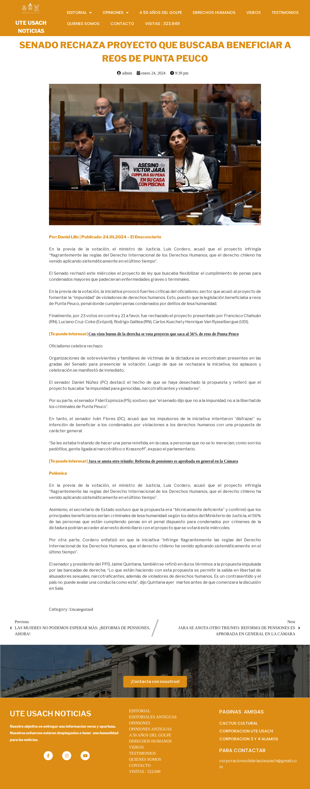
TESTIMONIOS (142, 753)
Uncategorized (81, 609)
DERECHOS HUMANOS (150, 741)
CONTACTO (140, 765)
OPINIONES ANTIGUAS (150, 729)
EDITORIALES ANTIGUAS (153, 717)
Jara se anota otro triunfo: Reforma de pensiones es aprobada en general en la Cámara (163, 461)
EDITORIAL (139, 711)
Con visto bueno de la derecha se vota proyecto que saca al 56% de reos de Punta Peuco (163, 334)
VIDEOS (136, 747)
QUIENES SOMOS (145, 759)
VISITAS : (144, 771)
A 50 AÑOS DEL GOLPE (150, 735)
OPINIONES (139, 723)
